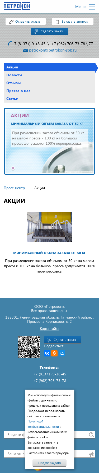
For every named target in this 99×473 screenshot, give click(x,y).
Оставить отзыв (27, 21)
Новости (14, 74)
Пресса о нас (18, 90)
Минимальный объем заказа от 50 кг (47, 123)
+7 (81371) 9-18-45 (28, 43)
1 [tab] (13, 168)
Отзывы (13, 82)
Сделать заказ (52, 31)
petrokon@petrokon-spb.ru (53, 50)
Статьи (12, 98)
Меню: (81, 6)
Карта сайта (49, 328)
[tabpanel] (49, 141)
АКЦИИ (20, 115)
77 (91, 43)
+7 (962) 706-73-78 (68, 43)
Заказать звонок (75, 21)
